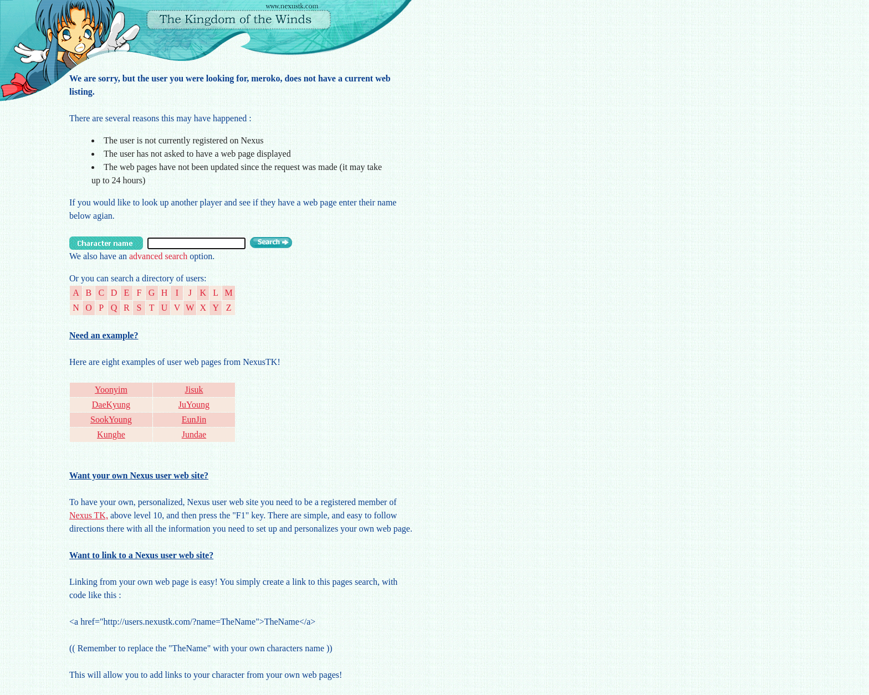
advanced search (158, 256)
